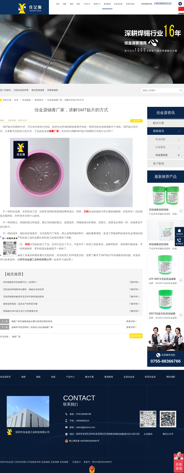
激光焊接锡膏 (37, 90)
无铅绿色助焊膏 (21, 90)
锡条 (78, 4)
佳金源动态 (161, 155)
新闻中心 (97, 4)
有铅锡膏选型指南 (159, 244)
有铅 (27, 244)
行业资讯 (160, 147)
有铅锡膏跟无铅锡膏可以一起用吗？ (20, 282)
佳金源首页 (5, 377)
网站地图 (170, 377)
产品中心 (87, 4)
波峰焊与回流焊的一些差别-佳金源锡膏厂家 (32, 327)
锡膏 (64, 4)
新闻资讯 (39, 100)
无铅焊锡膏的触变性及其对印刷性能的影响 (23, 296)
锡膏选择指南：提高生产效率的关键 (20, 304)
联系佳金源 (130, 4)
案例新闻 (107, 4)
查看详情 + (131, 321)
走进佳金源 (118, 4)
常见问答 (160, 139)
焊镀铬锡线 (52, 90)
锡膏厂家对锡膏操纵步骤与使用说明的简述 (31, 321)
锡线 (71, 4)
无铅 (86, 211)
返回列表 (136, 121)
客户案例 (158, 163)
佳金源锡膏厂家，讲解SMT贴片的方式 (65, 100)
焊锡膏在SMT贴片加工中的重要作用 (20, 311)
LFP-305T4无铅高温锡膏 (162, 279)
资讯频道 (26, 100)
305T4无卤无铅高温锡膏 (162, 313)
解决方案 (158, 123)
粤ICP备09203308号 (102, 462)
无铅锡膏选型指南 (159, 209)
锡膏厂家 (54, 131)
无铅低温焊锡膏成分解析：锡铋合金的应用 (23, 289)
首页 (57, 4)
